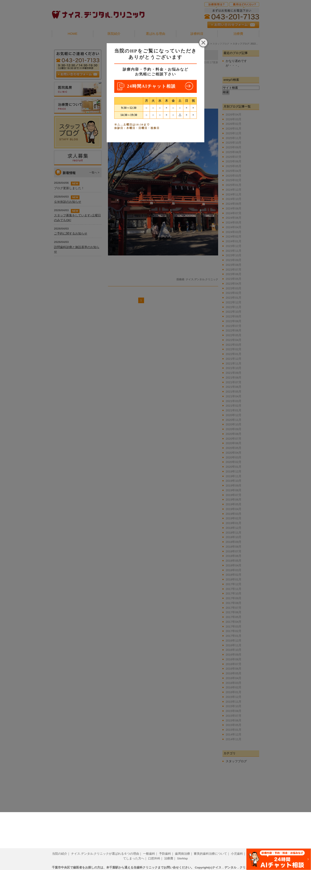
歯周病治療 (182, 847)
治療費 (168, 851)
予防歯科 (165, 847)
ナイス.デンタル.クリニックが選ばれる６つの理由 (105, 847)
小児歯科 (237, 847)
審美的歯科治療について (210, 847)
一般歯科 (149, 847)
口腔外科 (154, 851)
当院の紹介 (59, 847)
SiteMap (182, 851)
